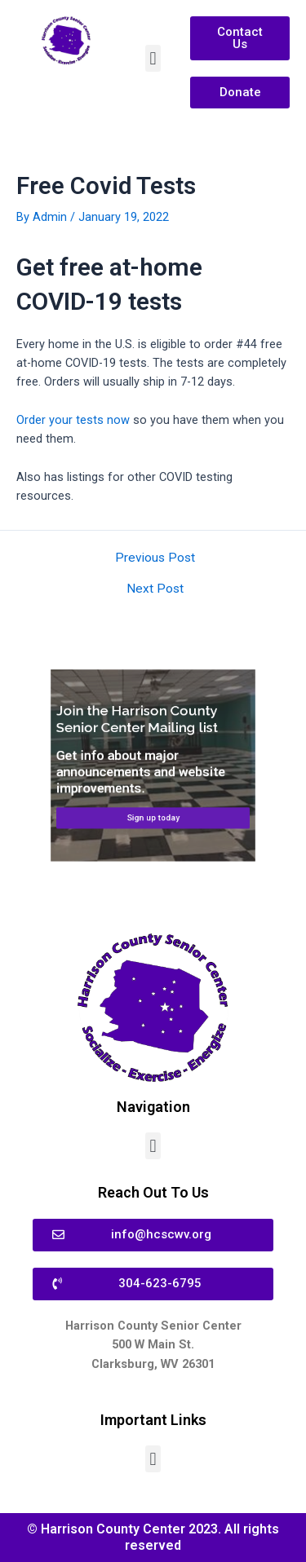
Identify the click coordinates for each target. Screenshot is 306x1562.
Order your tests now (73, 420)
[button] (153, 58)
